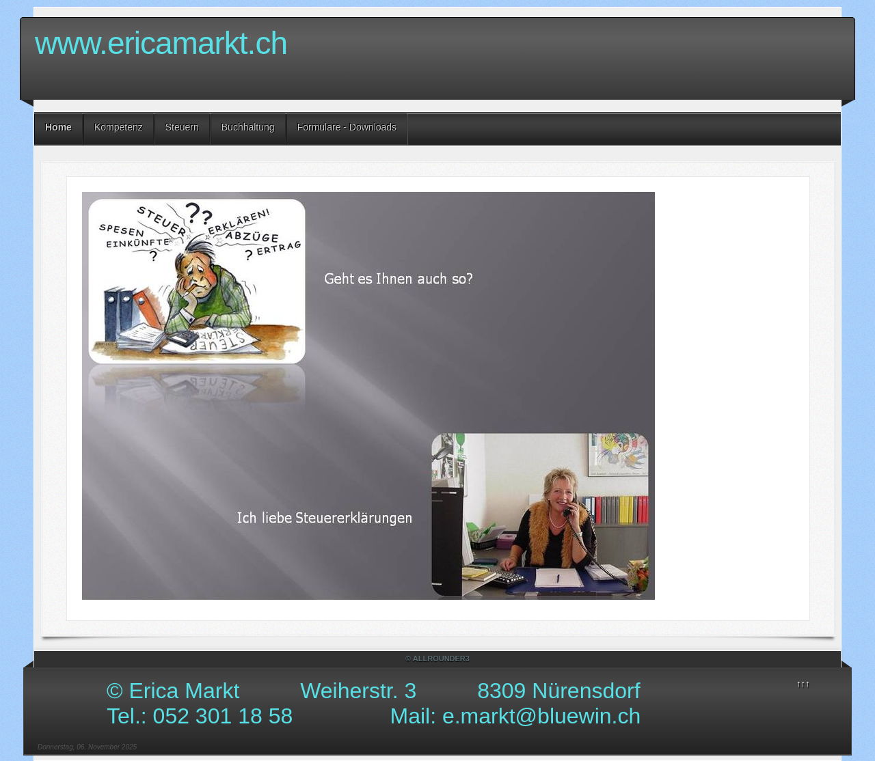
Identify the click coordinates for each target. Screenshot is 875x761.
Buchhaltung (248, 127)
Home (58, 127)
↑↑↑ (803, 683)
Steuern (182, 127)
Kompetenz (118, 127)
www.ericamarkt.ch (161, 43)
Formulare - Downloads (347, 127)
